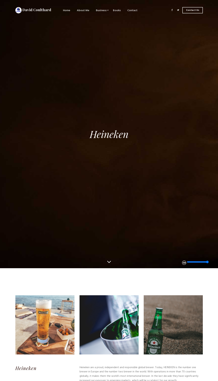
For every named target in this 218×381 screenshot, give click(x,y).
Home (66, 10)
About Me (83, 10)
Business (101, 10)
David (33, 10)
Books (117, 10)
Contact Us (192, 10)
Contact (132, 10)
